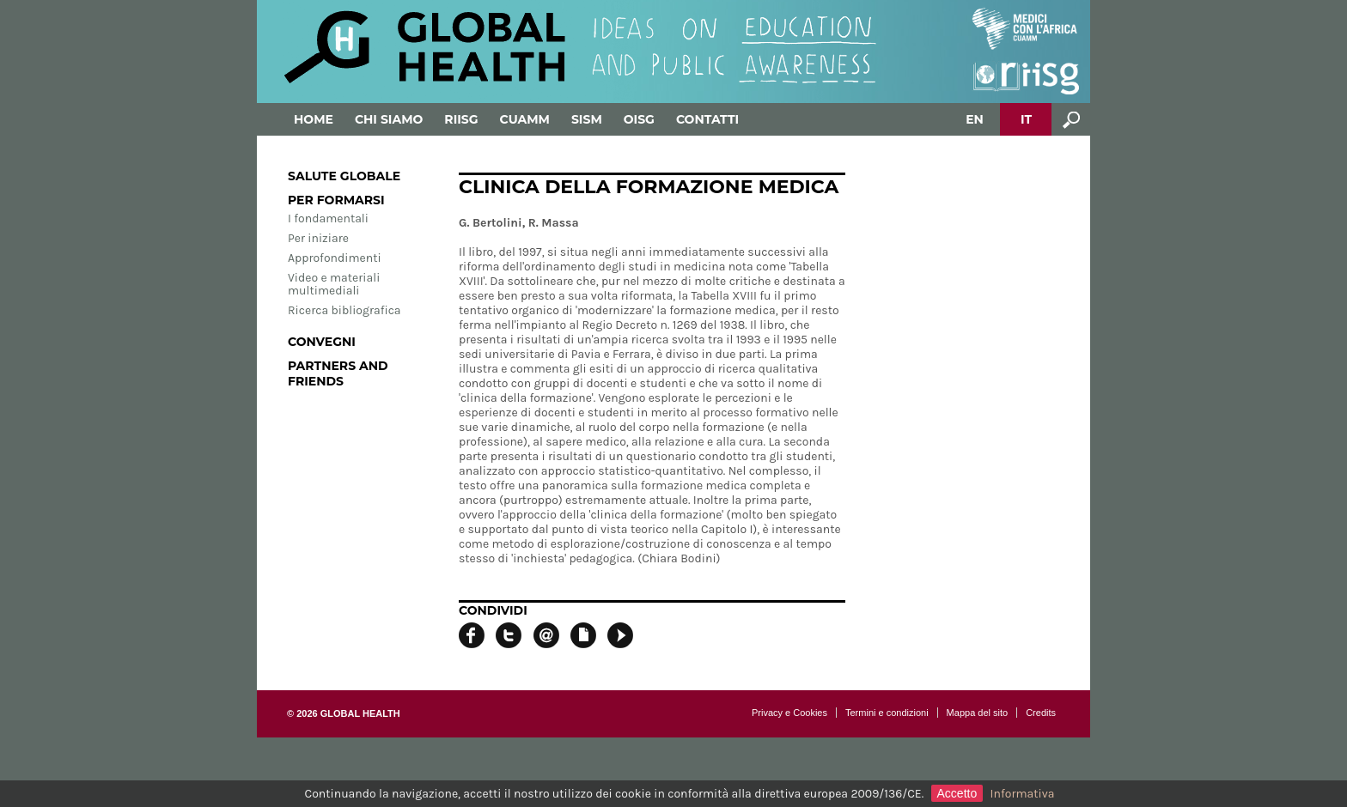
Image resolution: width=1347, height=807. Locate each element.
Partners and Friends (338, 373)
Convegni (322, 341)
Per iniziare (318, 238)
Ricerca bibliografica (344, 310)
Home (313, 119)
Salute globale (344, 176)
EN (975, 119)
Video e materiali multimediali (334, 284)
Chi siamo (389, 119)
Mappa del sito (978, 712)
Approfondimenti (334, 258)
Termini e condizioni (887, 712)
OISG (639, 119)
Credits (1041, 712)
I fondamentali (328, 218)
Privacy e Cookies (789, 712)
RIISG (461, 119)
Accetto (957, 793)
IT (1026, 119)
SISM (586, 119)
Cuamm (525, 119)
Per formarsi (336, 200)
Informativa (1022, 793)
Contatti (707, 119)
